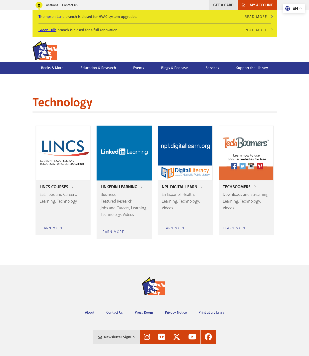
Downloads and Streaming (246, 194)
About (89, 312)
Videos (128, 214)
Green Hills (47, 30)
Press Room (144, 312)
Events (138, 67)
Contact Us (70, 5)
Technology (67, 201)
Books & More (52, 67)
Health (188, 194)
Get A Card (223, 5)
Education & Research (98, 67)
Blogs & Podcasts (175, 67)
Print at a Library (211, 312)
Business (108, 194)
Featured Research (116, 201)
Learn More (51, 228)
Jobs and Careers (61, 194)
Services (212, 67)
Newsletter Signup (119, 337)
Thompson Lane (51, 16)
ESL (43, 194)
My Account (261, 5)
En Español (171, 194)
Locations (51, 5)
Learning (47, 201)
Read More (258, 16)
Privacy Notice (176, 312)
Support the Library (252, 67)
